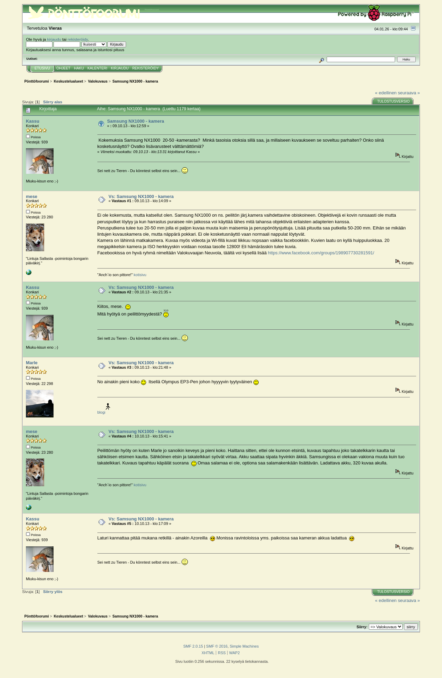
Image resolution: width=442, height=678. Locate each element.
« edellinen (385, 92)
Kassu (32, 121)
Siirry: (362, 627)
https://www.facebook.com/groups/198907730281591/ (321, 252)
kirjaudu (54, 39)
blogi (101, 412)
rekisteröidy (78, 39)
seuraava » (409, 92)
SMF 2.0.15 (193, 646)
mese (31, 196)
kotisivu (140, 275)
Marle (32, 362)
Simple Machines (244, 646)
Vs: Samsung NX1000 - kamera (141, 196)
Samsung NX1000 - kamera (135, 121)
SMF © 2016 (217, 646)
